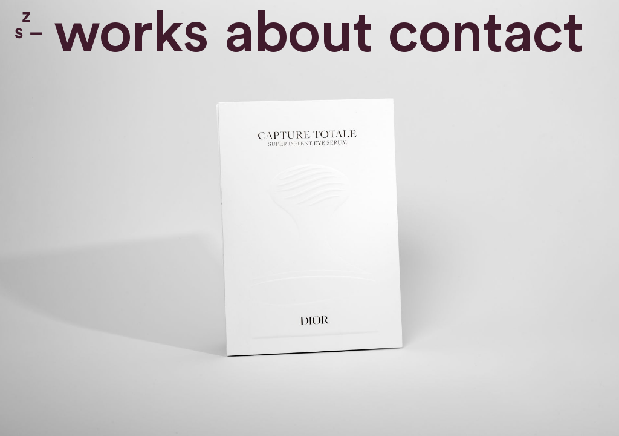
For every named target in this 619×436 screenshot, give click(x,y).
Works (131, 33)
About (298, 33)
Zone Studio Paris (28, 25)
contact (485, 33)
